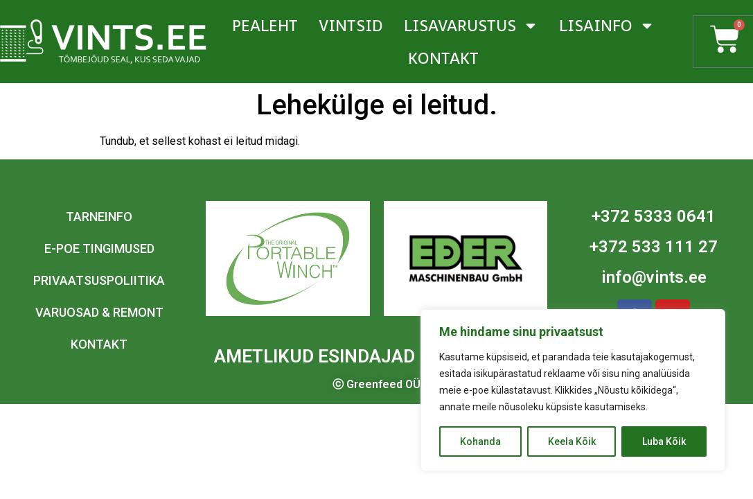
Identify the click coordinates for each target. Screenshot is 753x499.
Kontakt (443, 58)
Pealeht (265, 25)
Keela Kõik (572, 441)
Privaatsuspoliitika (99, 280)
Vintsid (351, 25)
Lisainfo (607, 25)
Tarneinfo (99, 216)
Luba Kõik (664, 441)
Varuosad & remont (99, 312)
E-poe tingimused (99, 248)
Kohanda (480, 441)
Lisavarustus (471, 25)
